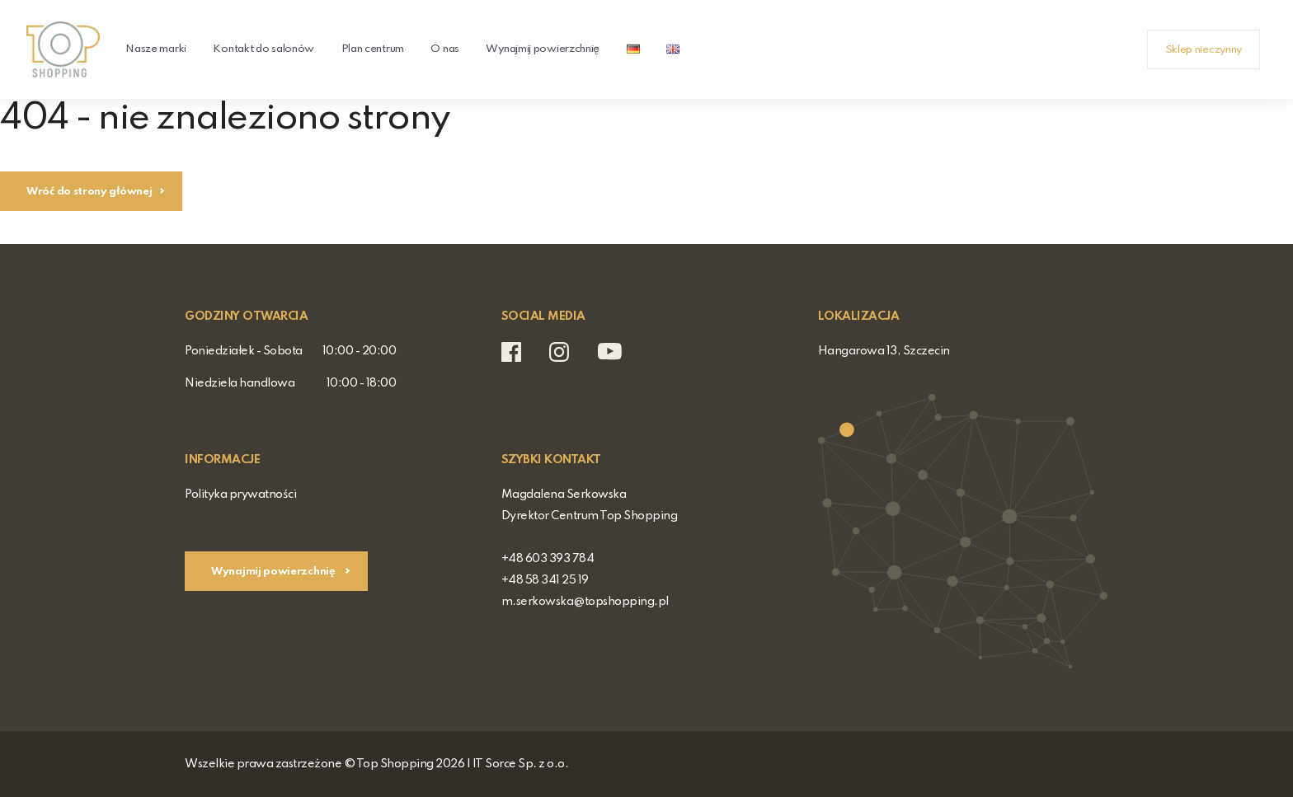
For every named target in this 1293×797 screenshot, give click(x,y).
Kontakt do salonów (263, 49)
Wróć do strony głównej (89, 191)
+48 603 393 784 (548, 559)
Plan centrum (372, 49)
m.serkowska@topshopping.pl (585, 601)
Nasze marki (155, 49)
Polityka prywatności (240, 494)
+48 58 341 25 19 (545, 580)
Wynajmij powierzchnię (542, 49)
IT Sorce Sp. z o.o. (521, 764)
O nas (444, 49)
